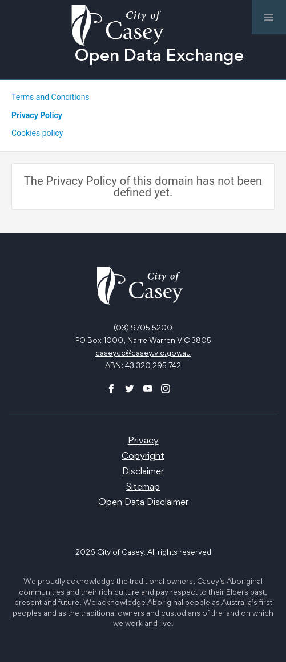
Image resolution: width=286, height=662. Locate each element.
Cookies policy (37, 133)
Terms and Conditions (50, 97)
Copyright (143, 457)
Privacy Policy (36, 115)
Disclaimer (143, 472)
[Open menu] (269, 17)
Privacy (143, 441)
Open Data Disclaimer (143, 503)
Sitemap (143, 487)
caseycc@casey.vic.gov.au (143, 353)
